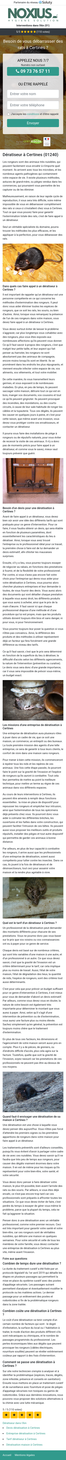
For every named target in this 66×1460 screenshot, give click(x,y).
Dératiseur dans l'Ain (15, 1423)
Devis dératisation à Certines (23, 1427)
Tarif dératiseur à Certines (21, 1439)
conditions (33, 114)
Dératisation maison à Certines (24, 1444)
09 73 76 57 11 (33, 71)
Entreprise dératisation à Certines (25, 1433)
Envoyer (33, 123)
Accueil (7, 1455)
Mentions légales (25, 1455)
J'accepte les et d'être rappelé (34, 114)
